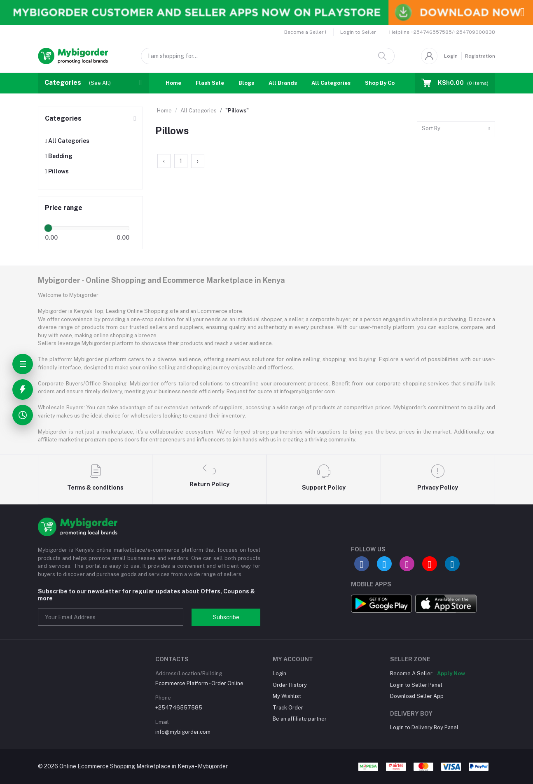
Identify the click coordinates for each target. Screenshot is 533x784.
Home (173, 83)
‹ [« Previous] (164, 161)
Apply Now (451, 673)
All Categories (331, 83)
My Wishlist (287, 696)
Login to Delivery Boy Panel (424, 727)
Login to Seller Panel (416, 685)
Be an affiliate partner (300, 719)
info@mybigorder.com (182, 732)
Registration (480, 56)
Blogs (246, 83)
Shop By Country (387, 83)
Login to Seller (358, 32)
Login (451, 56)
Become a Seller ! (305, 32)
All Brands (283, 83)
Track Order (288, 708)
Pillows (57, 171)
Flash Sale (210, 83)
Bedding (58, 156)
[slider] (48, 228)
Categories (63, 118)
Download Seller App (417, 696)
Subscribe (226, 617)
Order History (290, 685)
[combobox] (456, 129)
